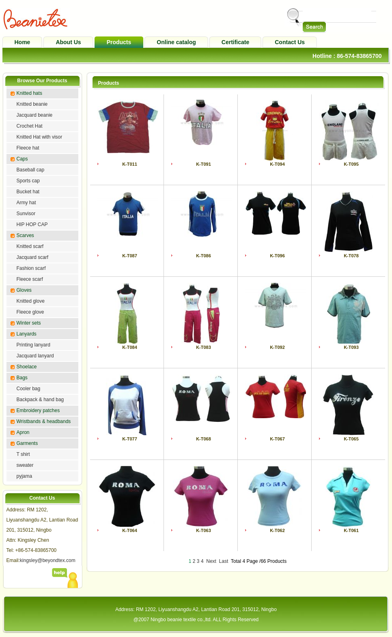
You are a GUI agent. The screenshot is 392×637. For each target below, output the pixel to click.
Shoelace (27, 367)
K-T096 (277, 255)
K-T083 (203, 347)
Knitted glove (31, 301)
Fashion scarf (31, 268)
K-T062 (277, 530)
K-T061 (351, 530)
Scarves (25, 235)
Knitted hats (29, 93)
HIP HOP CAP (32, 224)
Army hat (26, 202)
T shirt (23, 454)
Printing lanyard (33, 345)
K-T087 (129, 255)
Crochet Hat (30, 126)
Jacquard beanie (35, 115)
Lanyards (27, 334)
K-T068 (203, 438)
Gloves (24, 290)
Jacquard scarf (33, 257)
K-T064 (129, 530)
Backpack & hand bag (40, 399)
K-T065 (351, 438)
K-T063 (203, 530)
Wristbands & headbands (44, 421)
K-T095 (351, 164)
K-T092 (277, 347)
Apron (23, 432)
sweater (25, 465)
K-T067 (277, 438)
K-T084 (129, 347)
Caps (22, 159)
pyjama (24, 476)
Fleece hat (28, 148)
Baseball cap (31, 170)
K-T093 (351, 347)
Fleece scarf (30, 279)
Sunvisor (26, 213)
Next (211, 561)
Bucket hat (28, 192)
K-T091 (203, 164)
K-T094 (277, 164)
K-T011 (129, 164)
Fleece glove (30, 312)
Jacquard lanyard (35, 356)
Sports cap (28, 181)
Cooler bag (29, 388)
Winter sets (29, 323)
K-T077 (129, 438)
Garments (27, 443)
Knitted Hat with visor (39, 137)
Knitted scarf (30, 246)
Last (223, 561)
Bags (22, 377)
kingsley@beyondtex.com (47, 560)
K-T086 (203, 255)
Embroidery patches (38, 410)
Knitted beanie (32, 104)
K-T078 (351, 255)
